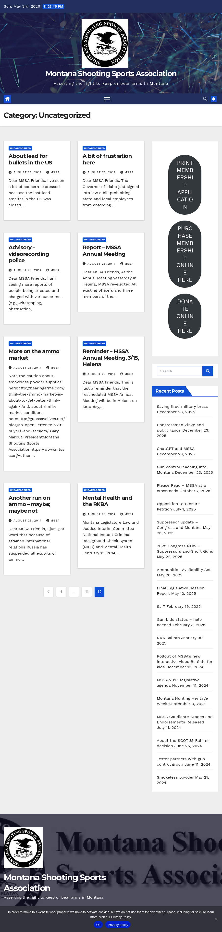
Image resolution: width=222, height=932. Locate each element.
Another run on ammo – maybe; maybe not (29, 504)
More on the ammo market (34, 354)
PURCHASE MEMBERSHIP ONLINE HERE (185, 254)
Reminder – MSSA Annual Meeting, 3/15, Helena (111, 358)
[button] (205, 99)
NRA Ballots (168, 637)
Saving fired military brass (182, 406)
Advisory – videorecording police (29, 254)
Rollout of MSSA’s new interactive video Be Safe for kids (184, 661)
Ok (98, 925)
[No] (215, 919)
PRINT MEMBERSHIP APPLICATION (185, 185)
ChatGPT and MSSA (176, 448)
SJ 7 (161, 606)
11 (87, 591)
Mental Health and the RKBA (107, 501)
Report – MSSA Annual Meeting (104, 250)
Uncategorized (20, 148)
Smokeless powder (175, 777)
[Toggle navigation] (107, 99)
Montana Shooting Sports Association (111, 73)
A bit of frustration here (107, 159)
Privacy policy (118, 925)
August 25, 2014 (28, 172)
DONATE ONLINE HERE (185, 316)
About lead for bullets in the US (30, 159)
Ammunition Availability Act (184, 569)
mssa (53, 172)
